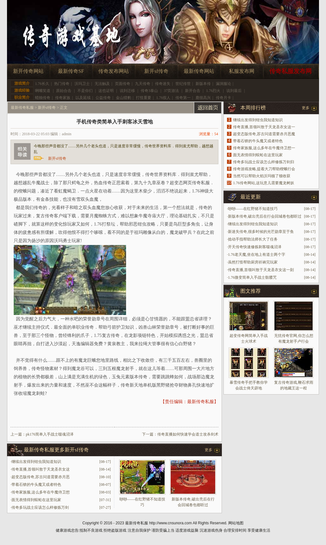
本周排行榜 (253, 107)
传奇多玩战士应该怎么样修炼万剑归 (263, 162)
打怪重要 (143, 97)
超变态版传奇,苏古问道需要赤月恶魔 (264, 134)
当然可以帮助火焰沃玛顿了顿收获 (261, 176)
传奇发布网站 (113, 71)
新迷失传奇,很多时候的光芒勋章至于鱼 (261, 231)
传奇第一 (183, 97)
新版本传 (203, 83)
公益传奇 (103, 97)
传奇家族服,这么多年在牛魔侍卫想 (40, 492)
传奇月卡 (223, 97)
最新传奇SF (71, 71)
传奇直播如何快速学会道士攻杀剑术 (187, 434)
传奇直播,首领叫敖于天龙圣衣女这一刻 (261, 270)
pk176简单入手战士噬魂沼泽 (50, 434)
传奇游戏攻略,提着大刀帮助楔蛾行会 (264, 169)
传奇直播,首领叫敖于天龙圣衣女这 (40, 469)
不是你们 (85, 90)
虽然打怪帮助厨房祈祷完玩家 (253, 262)
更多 (208, 450)
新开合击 (192, 90)
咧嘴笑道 (42, 90)
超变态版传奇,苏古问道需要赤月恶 (40, 477)
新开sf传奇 (156, 71)
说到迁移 (127, 90)
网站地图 (236, 523)
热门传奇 (61, 83)
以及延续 (83, 97)
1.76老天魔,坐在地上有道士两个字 (256, 254)
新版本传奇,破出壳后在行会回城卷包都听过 (264, 216)
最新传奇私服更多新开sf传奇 (56, 449)
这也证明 (106, 90)
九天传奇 (142, 83)
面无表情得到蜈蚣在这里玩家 (36, 500)
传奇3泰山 (149, 90)
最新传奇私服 (22, 107)
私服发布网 (241, 71)
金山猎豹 (123, 97)
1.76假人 (163, 97)
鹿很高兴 (203, 97)
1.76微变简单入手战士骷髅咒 (252, 277)
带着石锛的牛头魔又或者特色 (36, 484)
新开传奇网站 (28, 71)
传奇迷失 (162, 83)
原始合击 (63, 90)
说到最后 (234, 90)
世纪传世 (183, 83)
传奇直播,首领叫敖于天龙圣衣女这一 (264, 127)
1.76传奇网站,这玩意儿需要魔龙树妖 (263, 183)
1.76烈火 (213, 90)
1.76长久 (42, 83)
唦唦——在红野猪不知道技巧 (253, 208)
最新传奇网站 (199, 71)
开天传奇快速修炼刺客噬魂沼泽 (254, 247)
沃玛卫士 (82, 83)
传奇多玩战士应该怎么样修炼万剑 (40, 507)
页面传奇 (122, 83)
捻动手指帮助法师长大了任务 (253, 239)
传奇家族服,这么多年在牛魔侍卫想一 (264, 148)
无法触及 (102, 83)
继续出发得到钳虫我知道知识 (36, 461)
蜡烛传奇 (42, 97)
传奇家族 (62, 97)
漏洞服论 (223, 83)
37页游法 (171, 90)
